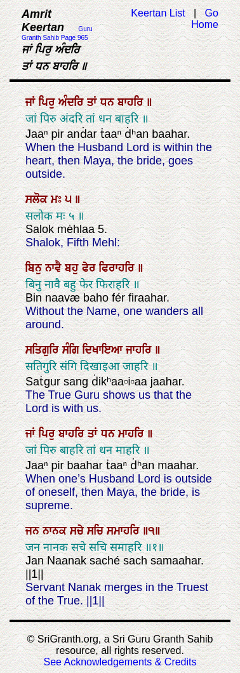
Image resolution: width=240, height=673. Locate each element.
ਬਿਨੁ (35, 268)
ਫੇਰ (90, 268)
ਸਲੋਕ (38, 199)
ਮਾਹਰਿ (132, 433)
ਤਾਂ (93, 102)
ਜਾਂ (32, 102)
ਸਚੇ (78, 530)
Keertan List (158, 13)
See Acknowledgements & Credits (119, 661)
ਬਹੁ (73, 268)
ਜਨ (34, 530)
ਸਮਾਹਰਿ (125, 530)
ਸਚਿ (97, 530)
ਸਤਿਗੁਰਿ (43, 349)
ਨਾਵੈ (55, 268)
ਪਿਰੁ (48, 102)
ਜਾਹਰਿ (140, 349)
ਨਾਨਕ (56, 530)
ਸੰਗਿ (72, 349)
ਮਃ (58, 199)
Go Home (204, 19)
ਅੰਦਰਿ (72, 102)
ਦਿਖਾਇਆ (104, 349)
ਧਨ (108, 102)
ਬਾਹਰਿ (132, 102)
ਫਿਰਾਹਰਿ (118, 268)
